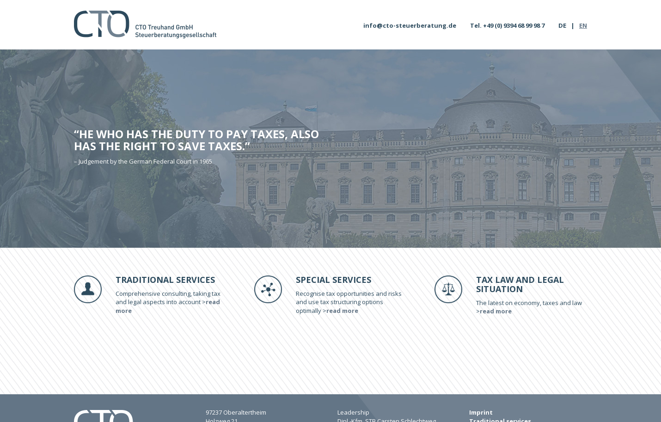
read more (342, 310)
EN (583, 25)
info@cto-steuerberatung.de (409, 25)
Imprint (481, 412)
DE (562, 25)
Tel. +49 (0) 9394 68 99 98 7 (507, 25)
